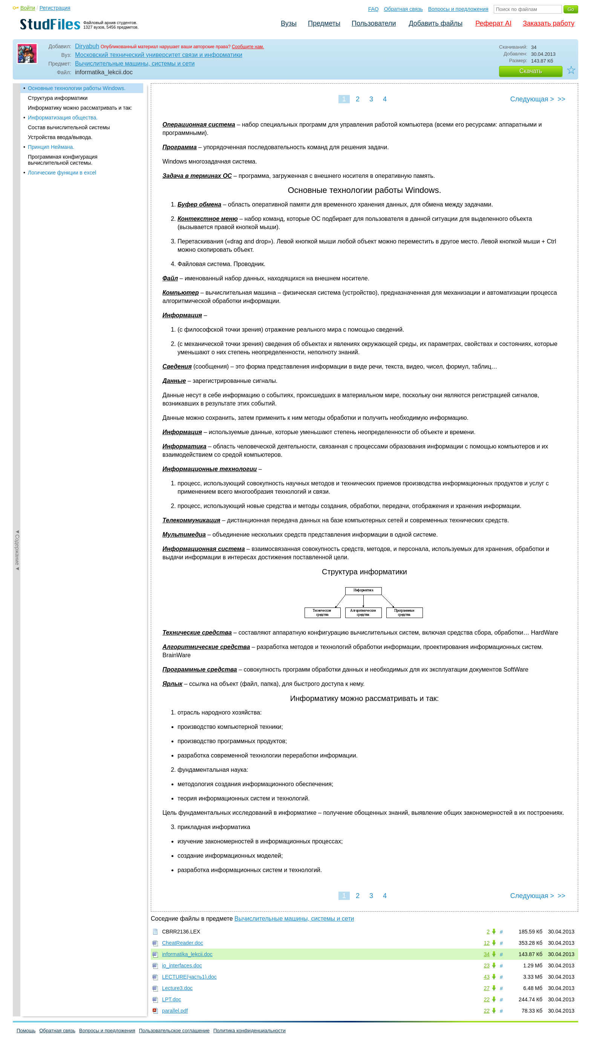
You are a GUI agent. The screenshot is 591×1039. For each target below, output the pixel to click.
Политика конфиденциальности (249, 1030)
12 (487, 943)
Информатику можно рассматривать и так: (80, 108)
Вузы (289, 23)
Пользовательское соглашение (174, 1030)
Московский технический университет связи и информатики (158, 55)
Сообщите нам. (248, 46)
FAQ (373, 9)
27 (487, 988)
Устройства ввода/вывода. (60, 137)
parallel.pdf (175, 1011)
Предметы (324, 23)
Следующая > (532, 99)
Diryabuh (87, 46)
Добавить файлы (435, 23)
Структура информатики (57, 98)
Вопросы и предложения (458, 9)
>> (561, 99)
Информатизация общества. (63, 118)
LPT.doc (171, 999)
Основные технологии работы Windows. (77, 88)
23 (487, 965)
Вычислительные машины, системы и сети (134, 63)
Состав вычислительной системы (69, 127)
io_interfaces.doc (182, 965)
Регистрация (55, 8)
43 (487, 977)
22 (487, 999)
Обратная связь (403, 9)
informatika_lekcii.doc (187, 954)
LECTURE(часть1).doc (189, 977)
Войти (27, 8)
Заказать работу (548, 23)
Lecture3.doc (177, 988)
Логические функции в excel (62, 173)
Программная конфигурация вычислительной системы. (63, 160)
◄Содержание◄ (17, 215)
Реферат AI (493, 23)
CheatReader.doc (182, 943)
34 (487, 954)
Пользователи (374, 23)
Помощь (26, 1030)
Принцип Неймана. (51, 147)
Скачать (530, 71)
